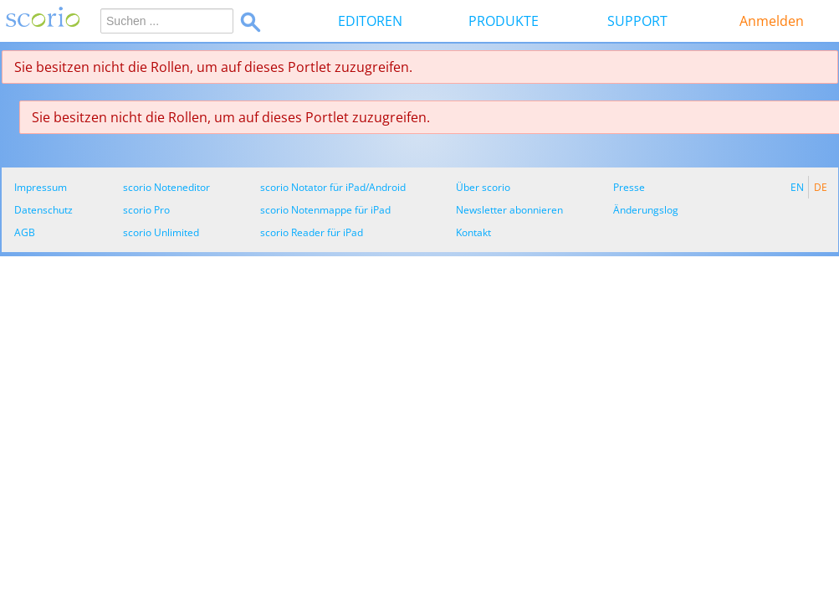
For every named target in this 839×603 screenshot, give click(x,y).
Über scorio (483, 187)
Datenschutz (43, 210)
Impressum (40, 187)
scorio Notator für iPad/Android (333, 187)
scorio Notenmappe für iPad (325, 210)
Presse (629, 187)
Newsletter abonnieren (509, 210)
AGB (24, 232)
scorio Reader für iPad (311, 232)
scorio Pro (146, 210)
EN (797, 187)
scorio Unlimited (161, 232)
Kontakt (473, 232)
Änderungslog (645, 210)
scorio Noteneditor (166, 187)
